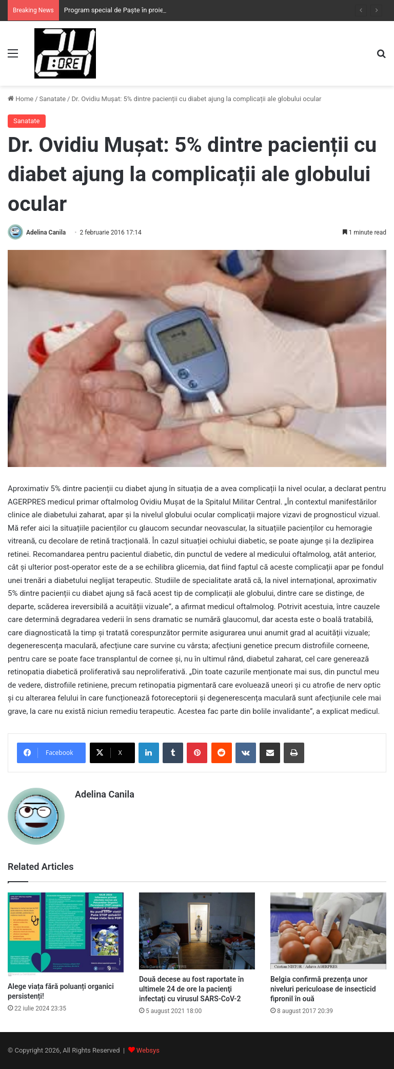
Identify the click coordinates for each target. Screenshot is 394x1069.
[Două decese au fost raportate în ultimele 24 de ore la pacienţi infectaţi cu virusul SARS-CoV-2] (197, 931)
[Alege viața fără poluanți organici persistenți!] (66, 934)
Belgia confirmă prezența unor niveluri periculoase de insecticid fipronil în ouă (323, 989)
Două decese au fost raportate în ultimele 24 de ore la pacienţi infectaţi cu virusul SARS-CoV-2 (191, 989)
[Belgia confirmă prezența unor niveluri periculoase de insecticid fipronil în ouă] (328, 931)
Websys (148, 1050)
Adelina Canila (46, 232)
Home (20, 99)
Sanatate (53, 99)
